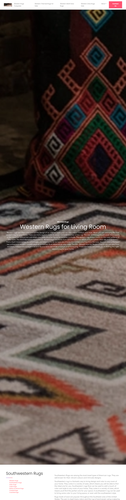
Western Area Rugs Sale (88, 5)
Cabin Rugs (13, 486)
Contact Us (115, 5)
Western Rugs (13, 481)
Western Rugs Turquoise (19, 5)
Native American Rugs (16, 488)
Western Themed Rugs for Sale (44, 5)
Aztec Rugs (12, 485)
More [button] (103, 4)
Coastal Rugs (13, 490)
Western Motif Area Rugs (67, 5)
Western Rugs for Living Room (63, 227)
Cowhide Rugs (14, 492)
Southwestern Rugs (15, 483)
